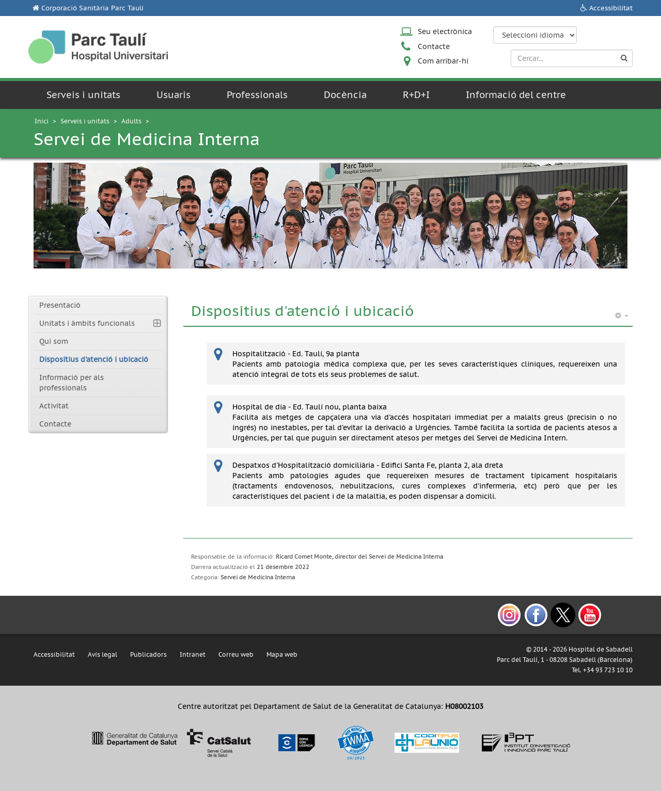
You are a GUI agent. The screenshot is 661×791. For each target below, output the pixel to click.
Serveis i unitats (83, 95)
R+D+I (416, 95)
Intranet (193, 654)
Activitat (54, 405)
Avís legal (102, 654)
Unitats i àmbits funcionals (87, 323)
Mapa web (281, 654)
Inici (42, 121)
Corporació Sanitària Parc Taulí (92, 8)
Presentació (60, 305)
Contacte (434, 46)
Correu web (236, 654)
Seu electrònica (445, 31)
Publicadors (148, 654)
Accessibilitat (611, 8)
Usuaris (173, 95)
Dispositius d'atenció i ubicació (93, 359)
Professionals (257, 95)
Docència (345, 95)
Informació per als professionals (71, 382)
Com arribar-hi (443, 61)
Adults (131, 121)
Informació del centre (516, 95)
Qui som (53, 341)
